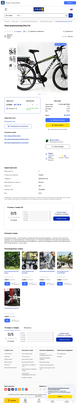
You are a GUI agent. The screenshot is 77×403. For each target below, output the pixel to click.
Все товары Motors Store (12, 135)
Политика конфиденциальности (46, 353)
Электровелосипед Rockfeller (28, 271)
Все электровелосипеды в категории (16, 142)
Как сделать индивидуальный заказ (29, 373)
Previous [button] (19, 67)
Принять (60, 396)
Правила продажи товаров (44, 358)
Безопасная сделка (27, 361)
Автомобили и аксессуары (29, 21)
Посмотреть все (9, 121)
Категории (15, 21)
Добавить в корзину (57, 119)
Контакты (7, 364)
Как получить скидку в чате (28, 364)
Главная (6, 21)
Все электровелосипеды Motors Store (16, 139)
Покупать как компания (46, 364)
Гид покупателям (27, 353)
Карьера (6, 356)
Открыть (69, 2)
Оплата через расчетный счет (47, 367)
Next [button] (66, 67)
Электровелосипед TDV (11, 307)
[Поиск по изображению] (66, 15)
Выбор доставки (44, 361)
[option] (42, 66)
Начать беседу (57, 146)
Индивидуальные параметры (18, 126)
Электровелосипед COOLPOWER (63, 271)
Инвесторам (8, 358)
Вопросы (27, 327)
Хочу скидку (60, 44)
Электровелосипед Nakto (47, 271)
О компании (8, 353)
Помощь (59, 356)
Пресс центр (8, 361)
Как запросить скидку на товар (29, 369)
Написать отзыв (61, 218)
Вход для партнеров (10, 367)
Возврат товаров (27, 377)
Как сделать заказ (27, 358)
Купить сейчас (57, 124)
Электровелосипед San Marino (11, 271)
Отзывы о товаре (11, 327)
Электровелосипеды (46, 21)
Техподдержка (61, 353)
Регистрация (26, 356)
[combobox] (12, 15)
